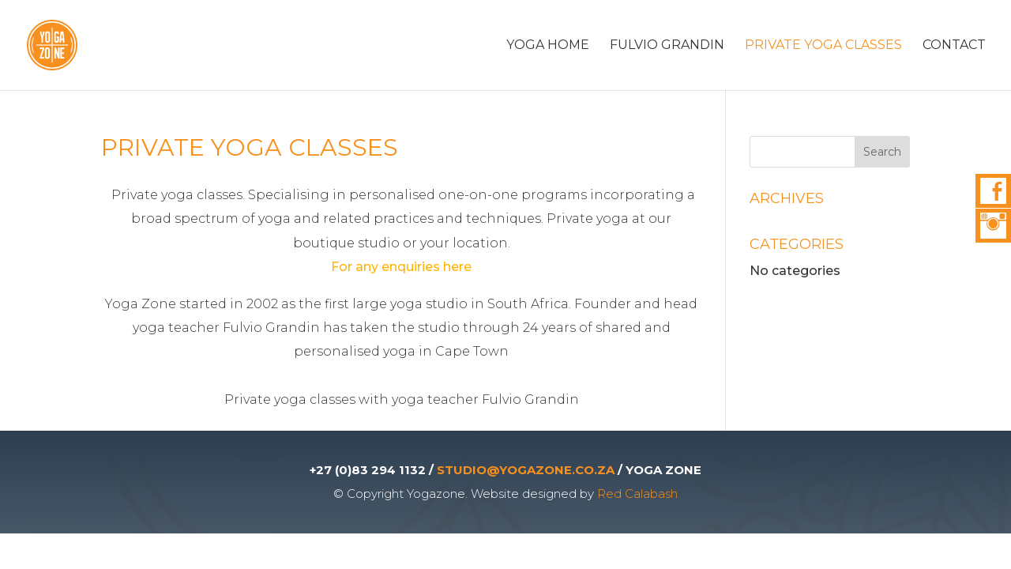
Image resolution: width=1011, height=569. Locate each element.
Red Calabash (637, 493)
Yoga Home (547, 46)
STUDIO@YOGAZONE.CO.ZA (525, 469)
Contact (954, 46)
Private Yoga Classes (823, 46)
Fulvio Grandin (667, 46)
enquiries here (426, 266)
